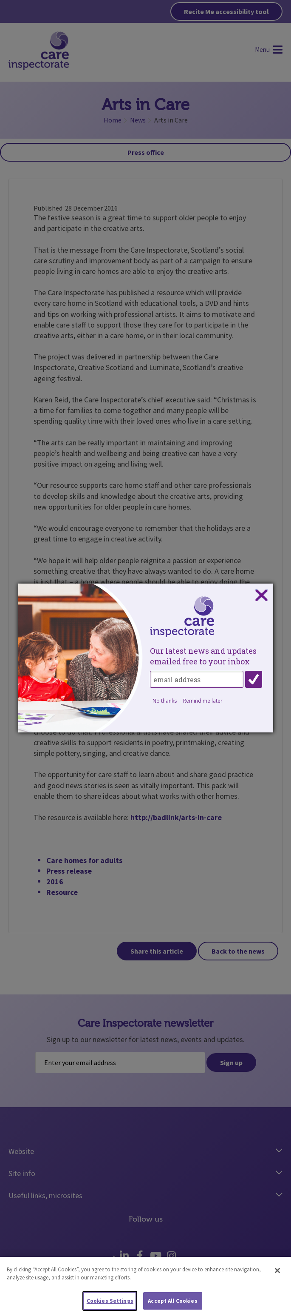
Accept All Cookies (172, 1303)
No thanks (165, 700)
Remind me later (203, 700)
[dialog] (145, 658)
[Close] (277, 1273)
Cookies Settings (110, 1303)
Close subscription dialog (261, 595)
